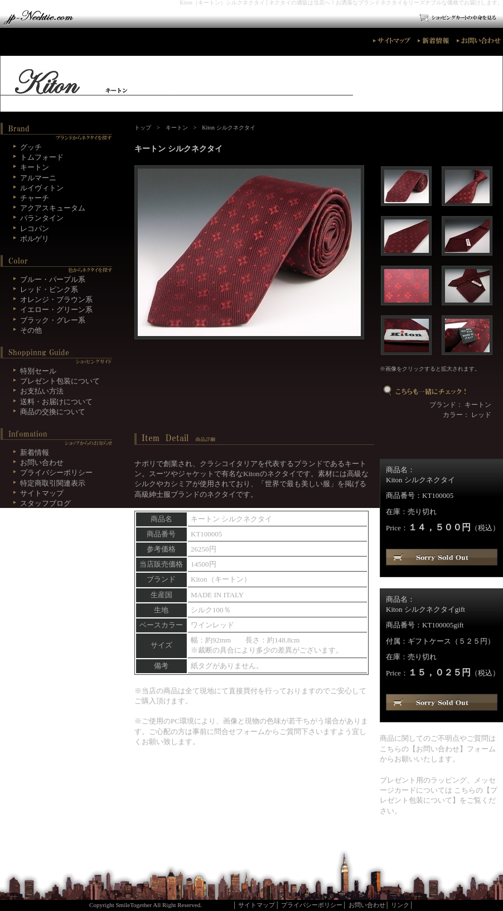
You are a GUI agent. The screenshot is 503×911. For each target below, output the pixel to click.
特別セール (38, 371)
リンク (400, 905)
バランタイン (42, 218)
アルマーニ (38, 178)
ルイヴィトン (42, 188)
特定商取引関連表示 (52, 483)
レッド (481, 415)
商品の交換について (52, 411)
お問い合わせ (438, 749)
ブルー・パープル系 (52, 279)
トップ (142, 127)
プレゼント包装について (60, 381)
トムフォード (42, 157)
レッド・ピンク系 (49, 289)
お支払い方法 (42, 391)
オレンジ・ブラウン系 (56, 299)
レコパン (34, 228)
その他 (31, 330)
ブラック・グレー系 (52, 320)
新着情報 (34, 452)
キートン (177, 127)
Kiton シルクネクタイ (228, 127)
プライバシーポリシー (56, 472)
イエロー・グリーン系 (56, 309)
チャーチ (34, 198)
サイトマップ (42, 493)
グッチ (31, 147)
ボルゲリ (34, 238)
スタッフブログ (45, 503)
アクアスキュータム (52, 208)
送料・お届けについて (56, 401)
